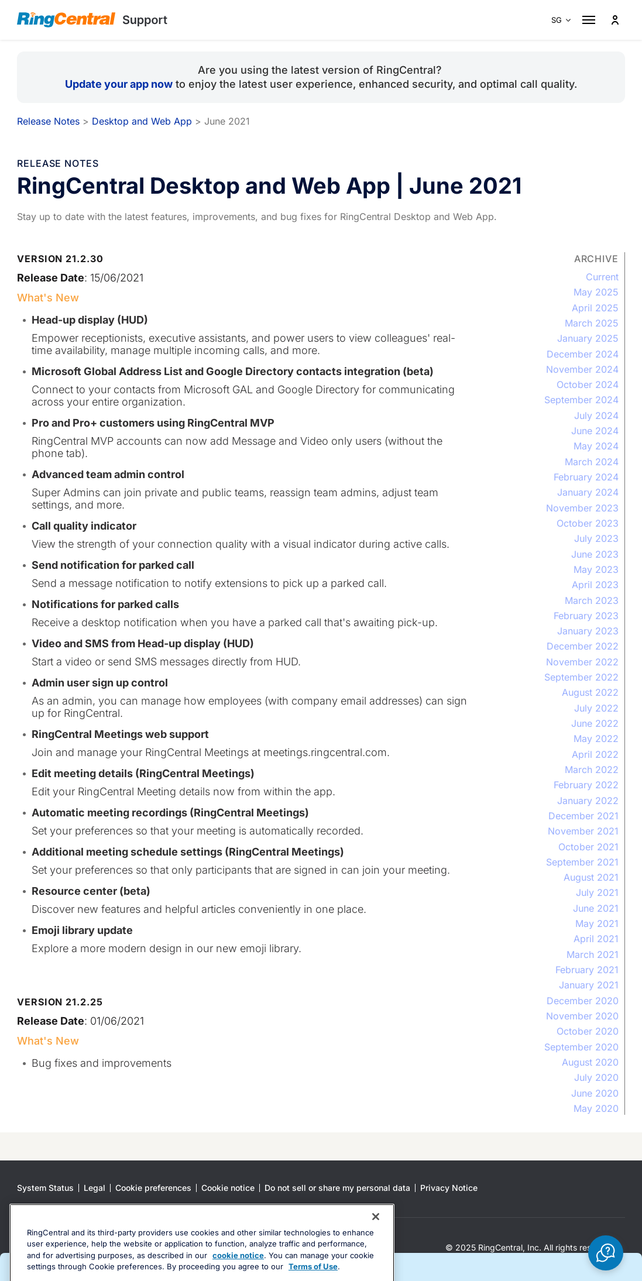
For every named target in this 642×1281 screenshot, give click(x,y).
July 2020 (596, 1077)
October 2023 (588, 523)
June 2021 (596, 908)
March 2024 (592, 462)
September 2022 (581, 677)
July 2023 (596, 538)
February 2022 (586, 785)
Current (602, 277)
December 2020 (583, 1001)
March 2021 (593, 954)
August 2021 (591, 877)
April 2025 (595, 308)
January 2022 (588, 800)
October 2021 (588, 847)
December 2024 (583, 354)
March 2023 (592, 600)
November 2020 (582, 1016)
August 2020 (590, 1062)
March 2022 (592, 769)
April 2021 (596, 939)
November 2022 (582, 662)
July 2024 (596, 415)
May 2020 (596, 1108)
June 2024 (595, 431)
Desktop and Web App (142, 121)
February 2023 (586, 615)
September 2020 (581, 1047)
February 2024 (586, 477)
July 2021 (597, 892)
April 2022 (595, 754)
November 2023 (582, 508)
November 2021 (583, 831)
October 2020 (588, 1031)
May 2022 (596, 738)
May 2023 (596, 569)
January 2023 (588, 631)
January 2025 (588, 338)
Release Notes (48, 121)
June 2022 (595, 723)
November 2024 (582, 369)
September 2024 (581, 400)
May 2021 (597, 923)
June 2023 (595, 554)
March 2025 (592, 323)
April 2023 (595, 584)
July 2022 (596, 708)
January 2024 (588, 492)
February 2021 (587, 970)
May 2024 (596, 446)
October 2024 (588, 384)
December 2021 (583, 816)
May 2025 (596, 292)
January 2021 (589, 985)
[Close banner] (376, 1250)
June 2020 (595, 1093)
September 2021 (582, 862)
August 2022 (590, 692)
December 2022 (583, 646)
